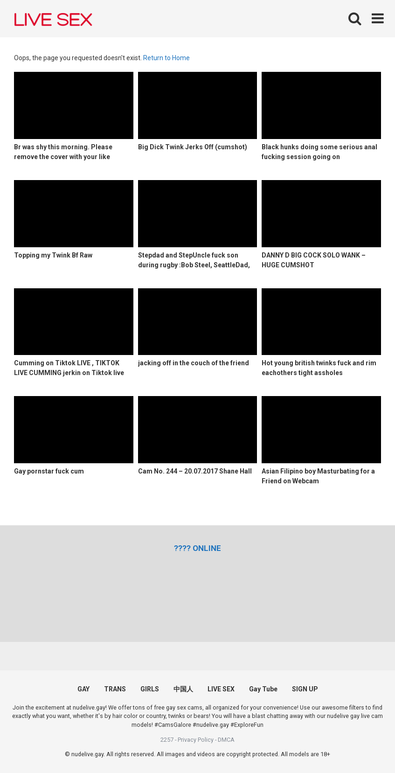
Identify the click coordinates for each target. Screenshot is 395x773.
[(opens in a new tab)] (197, 548)
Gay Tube (263, 689)
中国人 (183, 689)
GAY (83, 689)
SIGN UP (305, 689)
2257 (166, 739)
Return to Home (166, 58)
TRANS (115, 689)
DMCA (226, 739)
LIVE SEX (221, 689)
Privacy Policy (196, 739)
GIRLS (149, 689)
